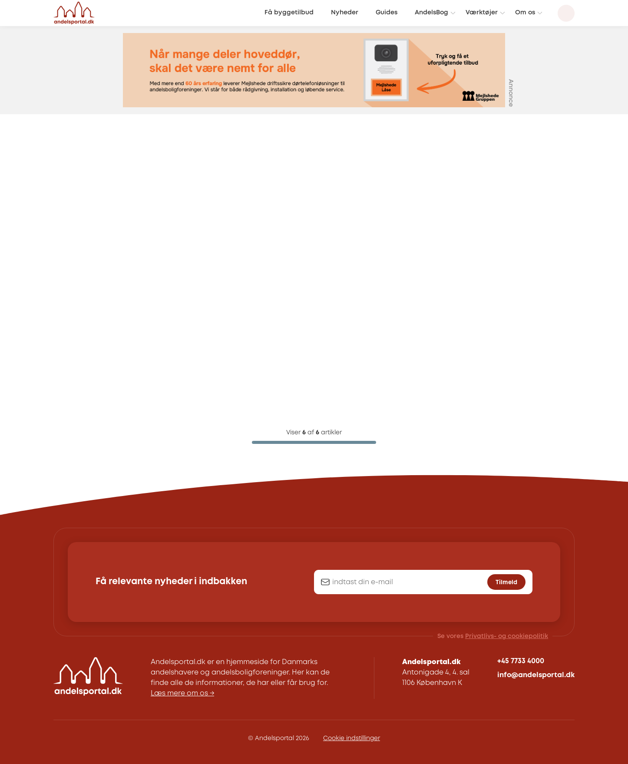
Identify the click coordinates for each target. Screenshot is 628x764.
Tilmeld (506, 582)
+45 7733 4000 (520, 661)
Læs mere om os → (182, 693)
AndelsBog (431, 13)
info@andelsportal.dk (536, 675)
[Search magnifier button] (566, 13)
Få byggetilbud (289, 13)
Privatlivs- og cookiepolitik (506, 636)
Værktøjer (482, 13)
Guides (386, 13)
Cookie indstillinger (351, 738)
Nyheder (344, 13)
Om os (525, 13)
